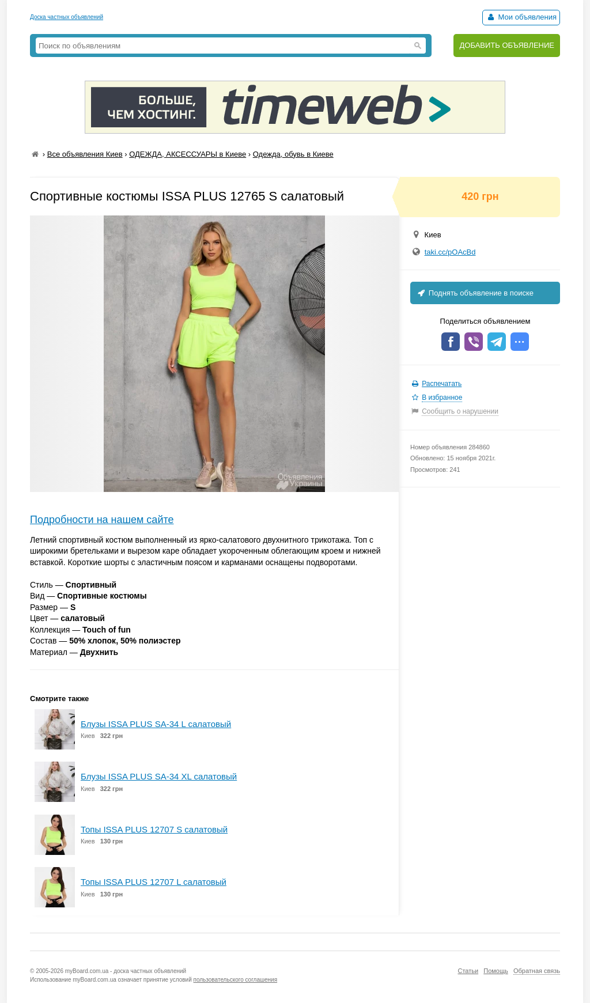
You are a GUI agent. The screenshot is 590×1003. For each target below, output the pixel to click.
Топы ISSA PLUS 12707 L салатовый (153, 882)
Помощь (495, 970)
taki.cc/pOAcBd (450, 252)
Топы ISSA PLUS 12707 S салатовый (154, 829)
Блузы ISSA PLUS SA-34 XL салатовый (159, 776)
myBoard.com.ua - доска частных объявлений (125, 971)
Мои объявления (521, 17)
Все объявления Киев (85, 154)
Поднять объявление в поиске (475, 293)
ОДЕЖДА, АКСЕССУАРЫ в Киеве (187, 154)
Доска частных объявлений (66, 17)
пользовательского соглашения (236, 979)
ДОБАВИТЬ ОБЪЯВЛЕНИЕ (506, 45)
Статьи (467, 970)
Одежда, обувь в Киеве (293, 154)
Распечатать (442, 384)
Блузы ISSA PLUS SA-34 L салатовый (156, 724)
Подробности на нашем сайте (102, 519)
